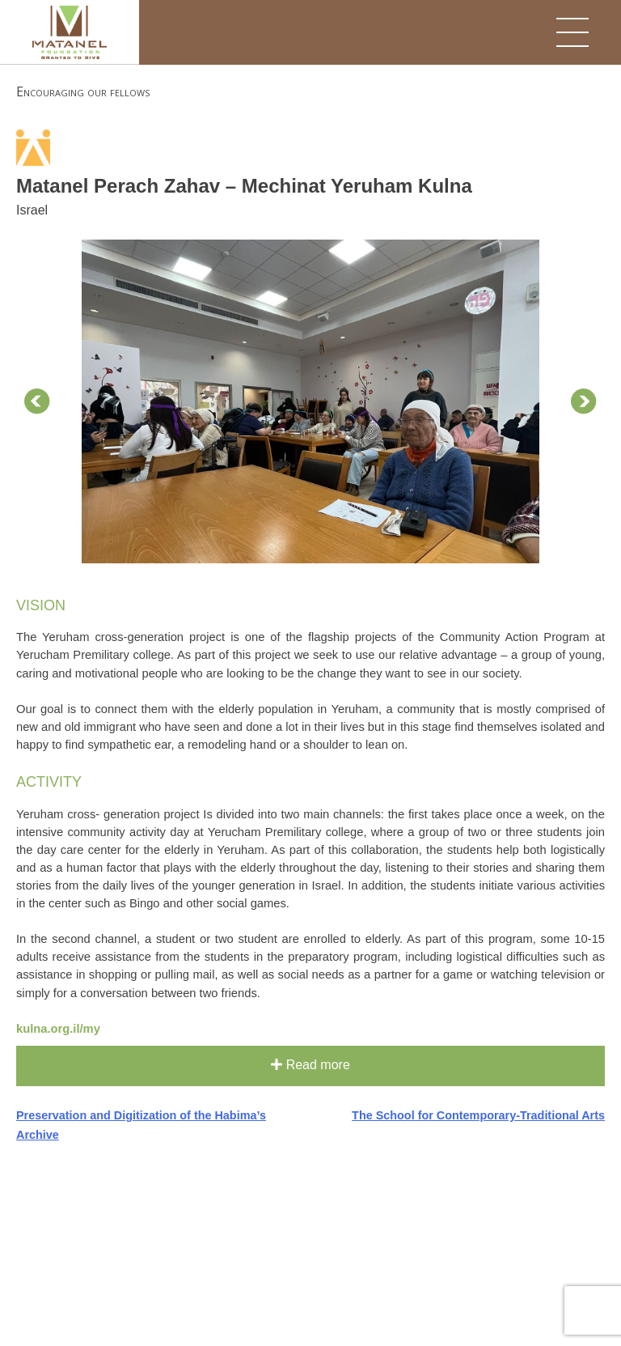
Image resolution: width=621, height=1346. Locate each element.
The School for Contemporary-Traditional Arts (478, 1115)
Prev (37, 401)
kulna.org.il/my (58, 1028)
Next (584, 401)
